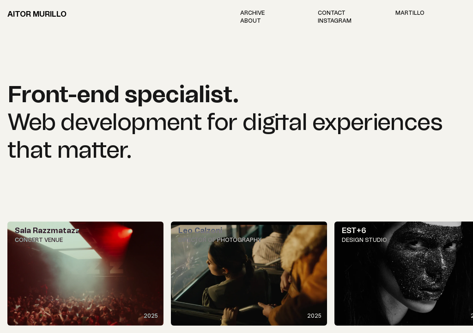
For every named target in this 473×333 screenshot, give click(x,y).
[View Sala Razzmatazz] (85, 274)
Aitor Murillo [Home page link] (37, 14)
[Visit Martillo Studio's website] (409, 13)
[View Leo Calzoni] (249, 274)
